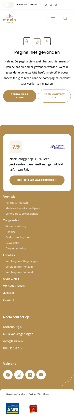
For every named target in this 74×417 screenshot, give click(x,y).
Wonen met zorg (16, 226)
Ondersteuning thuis (18, 237)
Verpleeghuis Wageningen (22, 261)
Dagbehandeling (16, 248)
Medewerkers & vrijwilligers (23, 208)
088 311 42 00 (13, 348)
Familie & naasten (17, 202)
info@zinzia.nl (13, 341)
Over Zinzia (11, 279)
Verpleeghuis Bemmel (19, 272)
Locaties (9, 255)
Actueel (8, 293)
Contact (8, 300)
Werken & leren (14, 286)
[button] (20, 5)
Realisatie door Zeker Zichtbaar (28, 394)
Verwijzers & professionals (22, 213)
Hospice (11, 232)
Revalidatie (12, 243)
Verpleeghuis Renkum (19, 266)
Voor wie (9, 197)
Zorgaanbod (11, 220)
